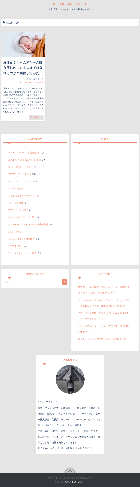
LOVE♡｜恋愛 (15, 203)
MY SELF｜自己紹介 (18, 210)
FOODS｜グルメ (16, 188)
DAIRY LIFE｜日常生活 (19, 174)
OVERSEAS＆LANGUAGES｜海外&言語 (28, 224)
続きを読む (36, 117)
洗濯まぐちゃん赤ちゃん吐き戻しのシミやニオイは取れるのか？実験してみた (23, 68)
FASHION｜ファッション (21, 181)
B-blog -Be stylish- (70, 4)
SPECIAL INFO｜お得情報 (21, 239)
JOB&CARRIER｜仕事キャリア (23, 195)
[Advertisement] (105, 164)
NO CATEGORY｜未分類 (21, 217)
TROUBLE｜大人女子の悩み (22, 253)
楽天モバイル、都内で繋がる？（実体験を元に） (103, 339)
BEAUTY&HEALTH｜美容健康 (23, 152)
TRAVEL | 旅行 (15, 246)
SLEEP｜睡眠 (14, 231)
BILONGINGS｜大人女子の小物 (24, 159)
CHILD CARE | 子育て (33, 82)
